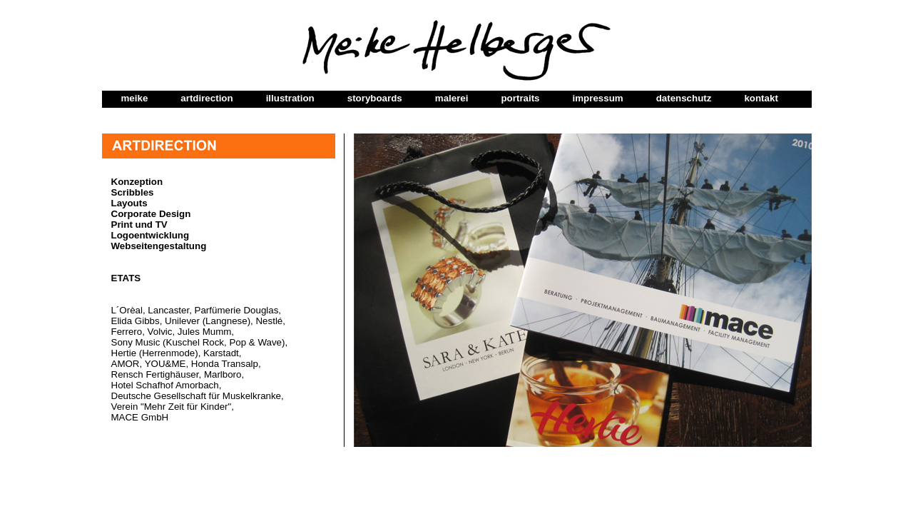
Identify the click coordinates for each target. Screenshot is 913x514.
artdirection (206, 98)
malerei (452, 98)
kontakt (760, 98)
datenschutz (684, 98)
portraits (520, 98)
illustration (290, 98)
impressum (598, 98)
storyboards (374, 98)
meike (134, 98)
